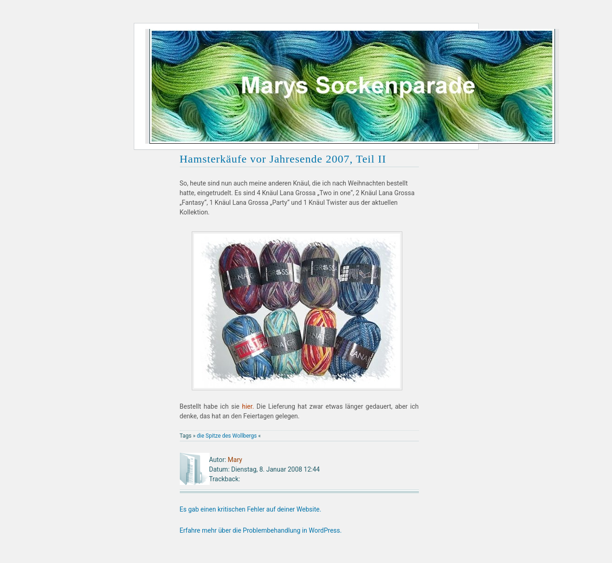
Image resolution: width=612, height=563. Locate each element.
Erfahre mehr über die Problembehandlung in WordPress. (261, 530)
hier (247, 406)
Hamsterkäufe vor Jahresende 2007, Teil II (283, 159)
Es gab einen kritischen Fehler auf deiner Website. (250, 509)
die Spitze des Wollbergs (227, 436)
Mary (235, 459)
